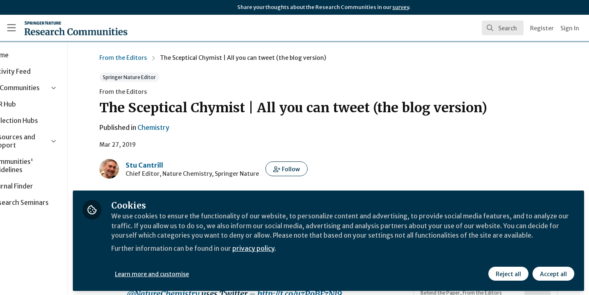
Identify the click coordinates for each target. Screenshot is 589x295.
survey (400, 7)
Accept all (553, 273)
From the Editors (141, 57)
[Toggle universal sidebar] (11, 27)
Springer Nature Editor (147, 77)
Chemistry (172, 127)
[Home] (76, 28)
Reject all (508, 273)
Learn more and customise (189, 273)
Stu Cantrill (163, 165)
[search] (503, 27)
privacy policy (291, 257)
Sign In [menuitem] (569, 28)
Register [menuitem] (542, 28)
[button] (305, 168)
